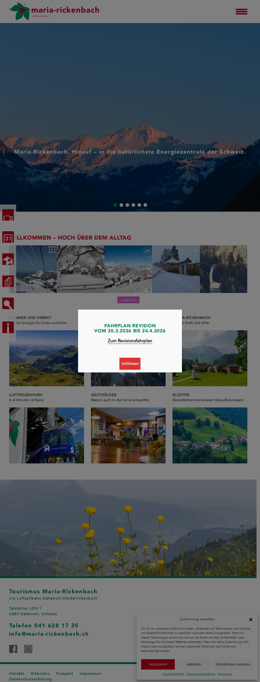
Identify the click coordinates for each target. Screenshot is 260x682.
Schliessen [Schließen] (130, 363)
